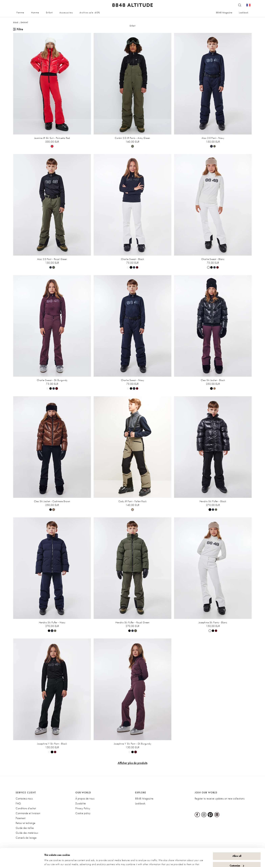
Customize (237, 848)
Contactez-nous (24, 798)
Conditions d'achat (26, 808)
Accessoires (66, 12)
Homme (35, 12)
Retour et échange (25, 823)
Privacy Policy (82, 808)
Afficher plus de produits (132, 763)
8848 (15, 22)
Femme (20, 12)
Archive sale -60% (90, 12)
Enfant (49, 12)
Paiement (20, 818)
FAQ (18, 803)
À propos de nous (84, 798)
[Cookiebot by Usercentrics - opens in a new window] (22, 860)
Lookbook (243, 12)
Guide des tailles (25, 828)
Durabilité (80, 803)
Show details (50, 860)
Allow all (236, 838)
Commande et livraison (28, 813)
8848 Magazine (224, 12)
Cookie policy (82, 813)
